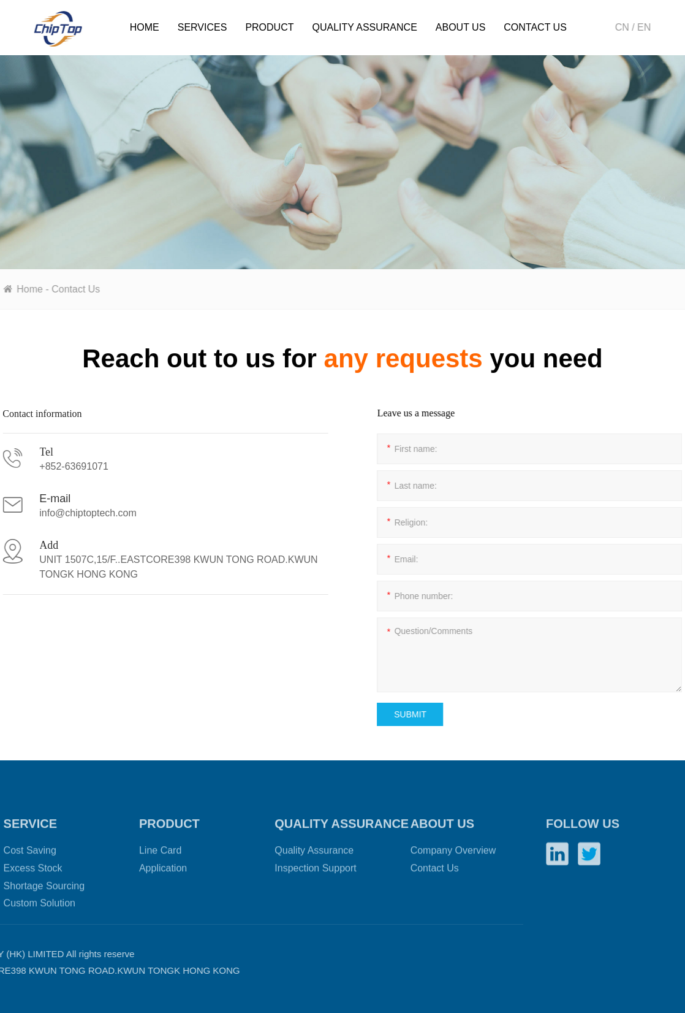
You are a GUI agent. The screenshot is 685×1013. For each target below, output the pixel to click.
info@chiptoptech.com (74, 513)
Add (34, 545)
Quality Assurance (364, 27)
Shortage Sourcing (44, 916)
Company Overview (453, 881)
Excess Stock (33, 898)
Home (144, 27)
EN (646, 27)
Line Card (160, 881)
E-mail (40, 498)
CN (624, 27)
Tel (32, 452)
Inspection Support (315, 898)
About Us (461, 27)
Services (202, 27)
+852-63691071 (59, 466)
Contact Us (535, 27)
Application (163, 898)
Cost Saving (30, 881)
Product (269, 27)
